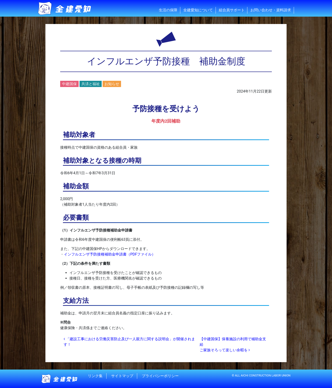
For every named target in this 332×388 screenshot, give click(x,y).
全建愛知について (198, 10)
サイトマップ (122, 376)
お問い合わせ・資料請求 (270, 10)
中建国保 (69, 84)
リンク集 (95, 376)
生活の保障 (168, 10)
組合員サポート (232, 10)
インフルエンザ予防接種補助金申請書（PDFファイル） (109, 254)
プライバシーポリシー (160, 376)
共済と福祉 (90, 84)
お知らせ (111, 84)
